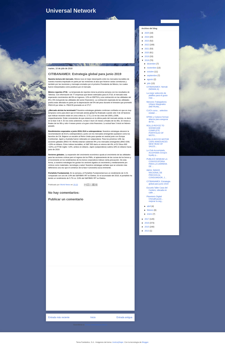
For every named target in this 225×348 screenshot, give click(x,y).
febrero (150, 210)
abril (149, 206)
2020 (147, 52)
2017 (147, 219)
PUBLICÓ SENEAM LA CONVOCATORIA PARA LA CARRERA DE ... (157, 162)
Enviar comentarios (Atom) (96, 325)
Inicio (93, 317)
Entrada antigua (124, 317)
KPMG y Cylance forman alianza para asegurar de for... (158, 119)
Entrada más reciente (58, 317)
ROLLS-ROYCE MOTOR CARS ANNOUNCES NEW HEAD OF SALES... (158, 143)
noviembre (152, 68)
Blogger (145, 342)
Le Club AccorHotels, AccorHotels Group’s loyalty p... (157, 152)
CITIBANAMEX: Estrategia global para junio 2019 (158, 182)
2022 (147, 44)
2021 (147, 49)
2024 (147, 37)
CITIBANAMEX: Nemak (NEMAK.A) (157, 88)
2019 (147, 56)
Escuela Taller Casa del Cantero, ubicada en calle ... (157, 190)
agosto (150, 79)
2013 (147, 231)
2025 (147, 33)
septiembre (152, 75)
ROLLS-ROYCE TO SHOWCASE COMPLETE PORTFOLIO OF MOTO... (155, 130)
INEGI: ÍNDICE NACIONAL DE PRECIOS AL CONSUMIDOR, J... (156, 174)
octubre (150, 71)
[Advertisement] (90, 41)
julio (149, 83)
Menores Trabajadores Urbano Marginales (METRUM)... (157, 104)
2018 (147, 60)
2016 (147, 223)
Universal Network (71, 10)
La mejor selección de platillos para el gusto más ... (157, 95)
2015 (147, 227)
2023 (147, 41)
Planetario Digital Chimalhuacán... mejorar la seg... (155, 198)
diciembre (151, 64)
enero (150, 214)
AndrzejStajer (117, 342)
